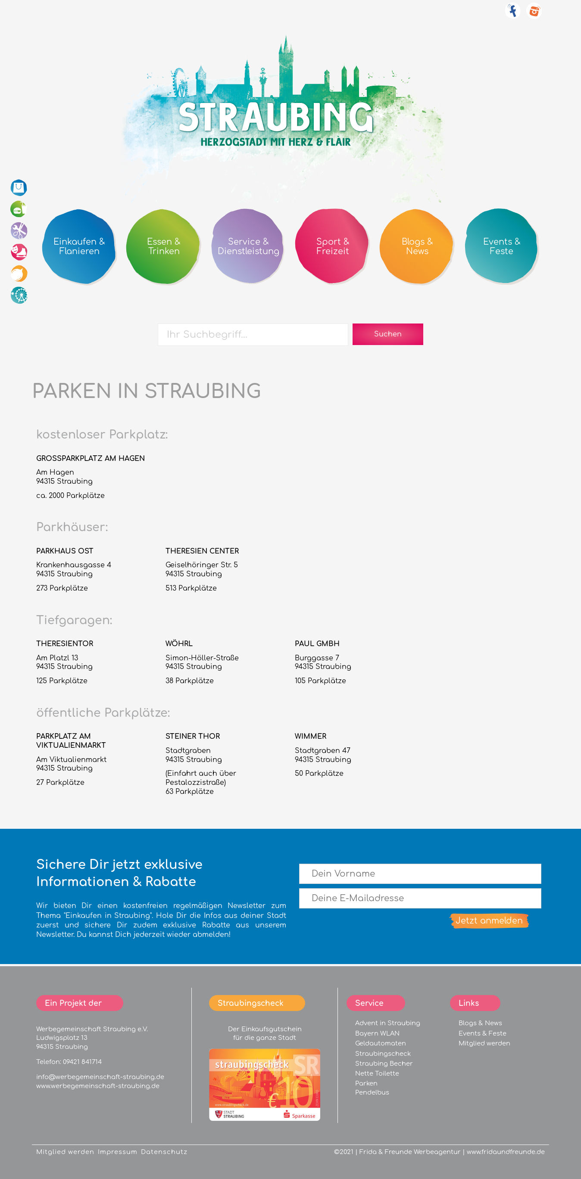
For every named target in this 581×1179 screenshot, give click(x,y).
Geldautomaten (380, 1043)
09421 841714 (82, 1061)
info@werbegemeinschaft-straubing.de (100, 1076)
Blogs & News (480, 1023)
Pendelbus (372, 1092)
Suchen (388, 334)
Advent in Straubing (387, 1023)
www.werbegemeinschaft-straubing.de (97, 1086)
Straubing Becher (384, 1063)
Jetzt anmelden (489, 920)
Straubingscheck (383, 1053)
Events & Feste (482, 1033)
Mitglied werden (484, 1043)
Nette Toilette (377, 1073)
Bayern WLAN (377, 1033)
